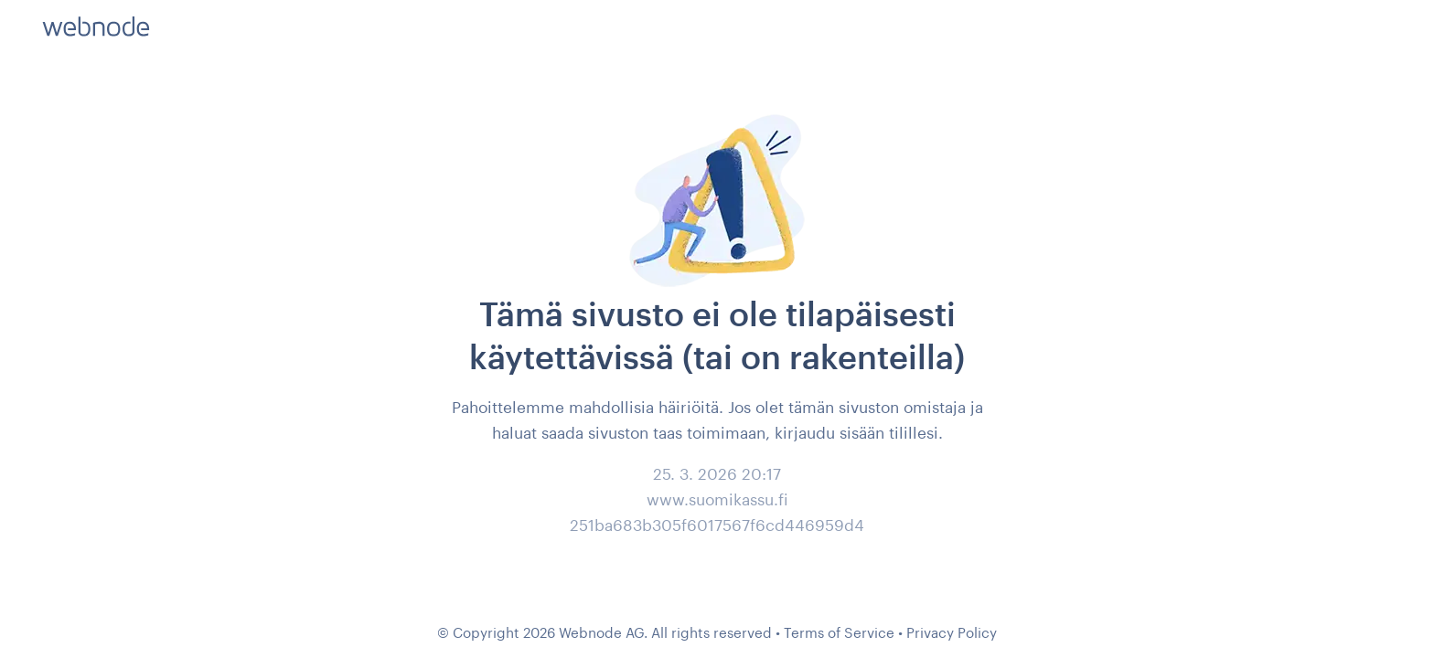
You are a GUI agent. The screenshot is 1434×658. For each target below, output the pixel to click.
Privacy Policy (951, 632)
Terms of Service (839, 632)
